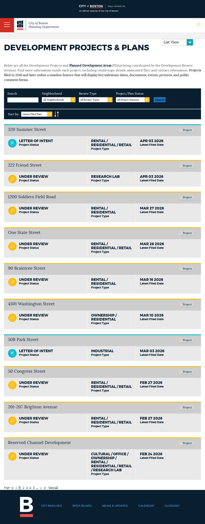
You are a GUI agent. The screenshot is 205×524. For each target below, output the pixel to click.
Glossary (172, 506)
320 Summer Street (27, 129)
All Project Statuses (128, 100)
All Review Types (89, 100)
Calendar (146, 506)
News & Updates (115, 506)
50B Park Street (23, 340)
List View (171, 42)
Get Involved (51, 506)
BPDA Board (82, 506)
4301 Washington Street (31, 304)
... (37, 488)
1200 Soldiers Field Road (32, 197)
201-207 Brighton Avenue (32, 407)
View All (53, 488)
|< (13, 488)
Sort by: (13, 114)
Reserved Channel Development (39, 443)
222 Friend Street (25, 165)
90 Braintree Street (26, 268)
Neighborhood (52, 93)
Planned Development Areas (90, 65)
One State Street (24, 233)
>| (45, 488)
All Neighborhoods (53, 100)
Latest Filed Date (32, 114)
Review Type (87, 93)
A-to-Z (56, 114)
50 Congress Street (26, 371)
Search (12, 93)
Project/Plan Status (130, 93)
